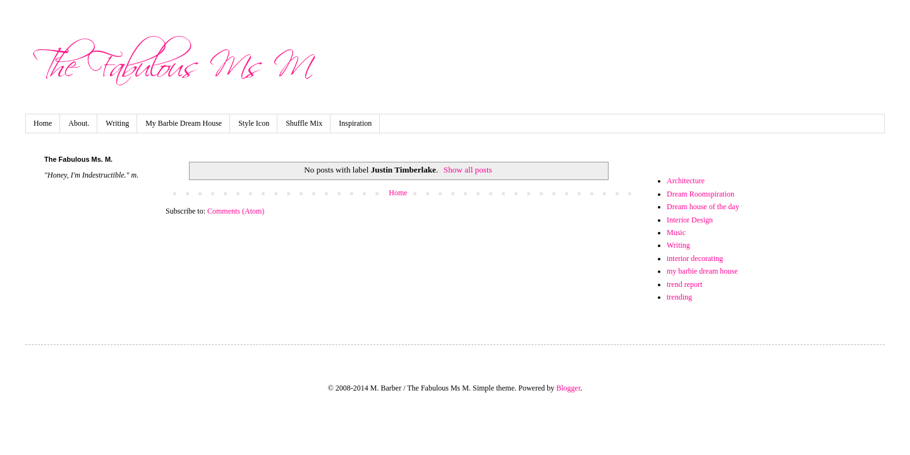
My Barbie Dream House (183, 123)
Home (42, 123)
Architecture (686, 180)
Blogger (568, 388)
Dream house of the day (703, 206)
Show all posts (468, 169)
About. (78, 123)
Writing (117, 123)
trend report (684, 284)
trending (679, 297)
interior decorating (695, 258)
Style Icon (253, 123)
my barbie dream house (702, 271)
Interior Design (690, 219)
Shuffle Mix (304, 123)
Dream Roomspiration (700, 194)
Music (676, 232)
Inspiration (355, 123)
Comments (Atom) (235, 211)
